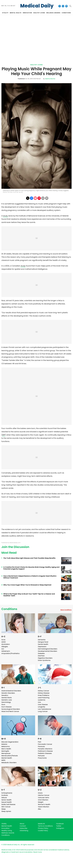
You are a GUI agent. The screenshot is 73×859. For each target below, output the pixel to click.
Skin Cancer (5, 807)
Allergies (4, 646)
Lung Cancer (43, 711)
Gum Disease (6, 707)
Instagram (60, 828)
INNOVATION (27, 13)
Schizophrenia (6, 793)
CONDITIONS (66, 13)
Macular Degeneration (9, 742)
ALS (2, 649)
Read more (37, 852)
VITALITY (5, 13)
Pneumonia (42, 758)
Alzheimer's (5, 651)
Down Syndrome (44, 660)
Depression (42, 646)
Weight (40, 802)
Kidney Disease (43, 693)
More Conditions (66, 609)
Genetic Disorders (8, 693)
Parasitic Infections (45, 749)
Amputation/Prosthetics (10, 653)
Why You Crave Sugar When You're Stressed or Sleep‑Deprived (27, 585)
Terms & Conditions (45, 826)
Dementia (41, 640)
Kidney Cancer (43, 691)
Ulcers (40, 793)
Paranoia (41, 746)
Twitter (58, 826)
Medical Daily (37, 5)
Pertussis (41, 756)
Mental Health (6, 758)
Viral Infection (43, 800)
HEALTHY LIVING (39, 13)
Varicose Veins (43, 797)
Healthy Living (36, 65)
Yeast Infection (43, 807)
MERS (3, 760)
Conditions (9, 609)
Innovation (5, 828)
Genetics (4, 695)
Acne (3, 640)
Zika (39, 809)
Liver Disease (43, 704)
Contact (23, 826)
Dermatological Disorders (47, 649)
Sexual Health (6, 802)
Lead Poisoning (43, 698)
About (22, 824)
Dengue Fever (43, 642)
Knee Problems (43, 695)
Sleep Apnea (6, 811)
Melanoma (5, 746)
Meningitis (5, 751)
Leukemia (41, 700)
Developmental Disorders (47, 651)
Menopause (5, 753)
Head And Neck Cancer (10, 711)
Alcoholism (5, 644)
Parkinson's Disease (45, 751)
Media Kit (41, 824)
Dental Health (43, 644)
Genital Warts (6, 698)
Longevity (41, 707)
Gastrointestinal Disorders (11, 691)
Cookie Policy (43, 830)
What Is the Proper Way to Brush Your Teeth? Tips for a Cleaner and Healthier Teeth (29, 595)
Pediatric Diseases (45, 753)
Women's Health (44, 804)
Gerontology (6, 702)
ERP (3, 435)
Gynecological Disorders (10, 709)
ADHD (3, 642)
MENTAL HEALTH (15, 13)
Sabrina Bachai (50, 79)
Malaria (4, 744)
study (5, 216)
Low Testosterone (44, 709)
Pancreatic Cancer (45, 744)
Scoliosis (4, 795)
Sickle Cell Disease (8, 804)
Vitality (4, 824)
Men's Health (6, 749)
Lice (39, 702)
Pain (39, 742)
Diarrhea (41, 656)
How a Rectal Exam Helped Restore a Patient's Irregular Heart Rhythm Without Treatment (29, 577)
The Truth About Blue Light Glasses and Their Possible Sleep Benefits (29, 558)
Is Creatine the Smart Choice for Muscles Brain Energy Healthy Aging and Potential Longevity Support (31, 568)
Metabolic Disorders (8, 762)
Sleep (3, 809)
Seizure (4, 797)
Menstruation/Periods (9, 756)
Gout (3, 704)
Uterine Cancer (43, 795)
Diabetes (41, 653)
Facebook (60, 824)
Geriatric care (6, 700)
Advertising (24, 830)
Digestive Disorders (45, 658)
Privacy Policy (43, 828)
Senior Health (6, 800)
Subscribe (23, 828)
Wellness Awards (53, 13)
